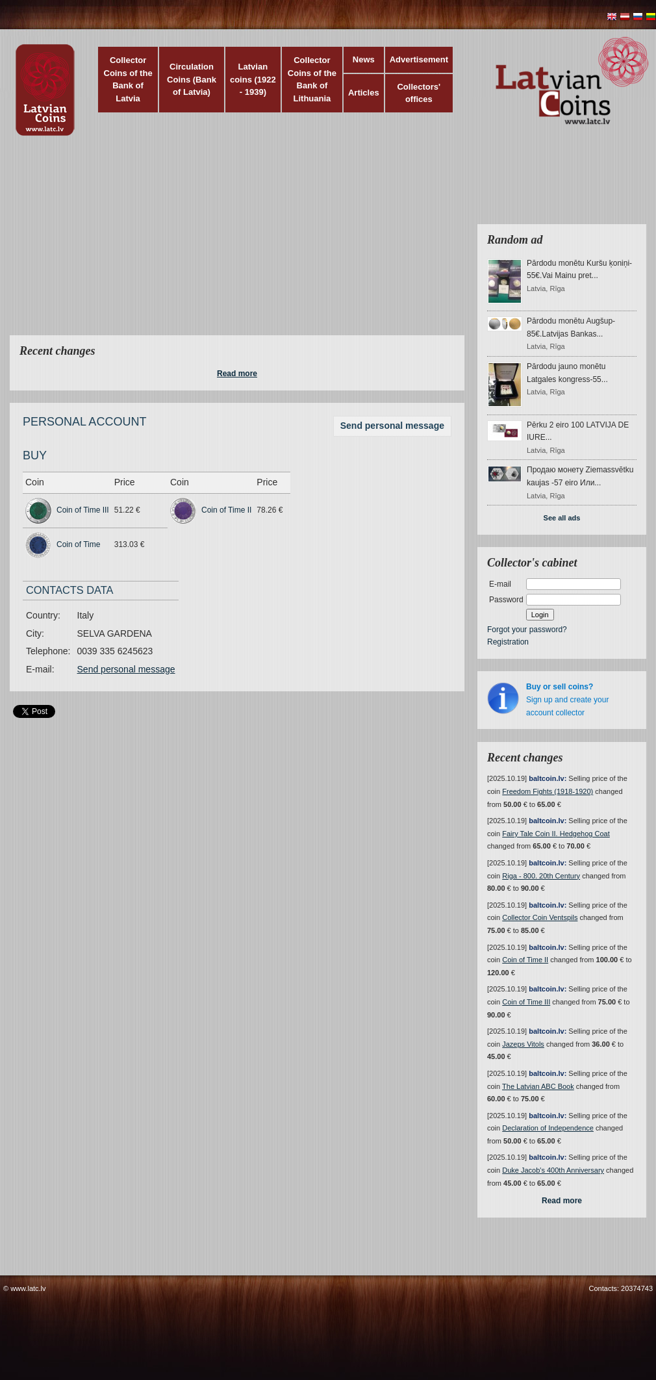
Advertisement (419, 59)
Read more (237, 373)
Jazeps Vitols (523, 1044)
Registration (508, 641)
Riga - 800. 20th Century (541, 876)
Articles (363, 92)
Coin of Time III (83, 510)
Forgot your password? (527, 629)
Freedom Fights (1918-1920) (547, 791)
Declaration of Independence (548, 1128)
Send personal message (392, 425)
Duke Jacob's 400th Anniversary (553, 1170)
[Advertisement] (254, 244)
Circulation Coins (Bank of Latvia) (191, 79)
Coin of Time (78, 544)
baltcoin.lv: (547, 778)
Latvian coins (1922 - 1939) (253, 79)
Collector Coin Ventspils (539, 917)
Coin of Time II (226, 510)
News (364, 59)
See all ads (562, 518)
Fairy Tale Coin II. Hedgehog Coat (556, 833)
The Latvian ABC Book (538, 1086)
